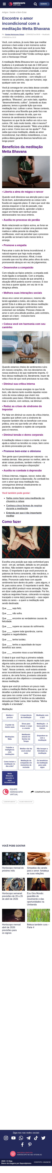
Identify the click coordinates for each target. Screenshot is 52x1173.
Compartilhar (40, 792)
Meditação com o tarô (42, 716)
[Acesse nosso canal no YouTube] (13, 1138)
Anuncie (47, 1162)
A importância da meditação (26, 716)
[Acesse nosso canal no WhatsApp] (21, 1138)
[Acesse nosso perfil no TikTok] (36, 1138)
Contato (38, 1162)
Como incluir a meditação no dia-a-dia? (9, 764)
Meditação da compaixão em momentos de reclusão (26, 764)
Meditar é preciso (9, 716)
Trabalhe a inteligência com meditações (9, 751)
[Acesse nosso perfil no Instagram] (6, 1138)
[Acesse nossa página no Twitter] (43, 1138)
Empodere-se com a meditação (42, 738)
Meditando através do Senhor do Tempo (26, 738)
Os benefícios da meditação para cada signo (42, 764)
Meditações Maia (9, 738)
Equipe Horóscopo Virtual (14, 34)
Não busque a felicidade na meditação (42, 751)
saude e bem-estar (25, 801)
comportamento (9, 801)
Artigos (5, 12)
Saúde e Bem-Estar (18, 12)
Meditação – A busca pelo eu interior (42, 726)
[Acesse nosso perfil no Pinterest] (29, 1144)
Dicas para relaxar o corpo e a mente (26, 726)
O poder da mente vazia (9, 726)
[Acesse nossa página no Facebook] (22, 1144)
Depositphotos (25, 1163)
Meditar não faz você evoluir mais (26, 751)
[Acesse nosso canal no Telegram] (28, 1138)
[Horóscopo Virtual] (15, 4)
